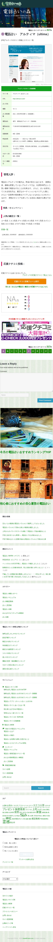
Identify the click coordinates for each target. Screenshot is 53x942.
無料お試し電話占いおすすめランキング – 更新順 (20, 697)
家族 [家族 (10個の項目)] (39, 811)
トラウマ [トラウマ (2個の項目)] (36, 807)
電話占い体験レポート (10, 593)
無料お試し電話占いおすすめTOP (15, 689)
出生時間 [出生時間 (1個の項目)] (11, 812)
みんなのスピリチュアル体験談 (13, 613)
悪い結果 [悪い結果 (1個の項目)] (30, 815)
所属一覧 (4, 229)
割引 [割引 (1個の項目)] (21, 812)
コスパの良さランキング (10, 653)
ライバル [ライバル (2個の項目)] (28, 809)
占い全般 (5, 617)
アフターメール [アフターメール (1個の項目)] (23, 805)
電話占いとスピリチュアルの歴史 (15, 743)
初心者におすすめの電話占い (13, 709)
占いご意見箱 (7, 605)
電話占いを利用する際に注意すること (16, 739)
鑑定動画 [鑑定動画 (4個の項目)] (36, 818)
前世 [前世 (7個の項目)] (16, 812)
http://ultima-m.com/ (19, 98)
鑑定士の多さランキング (10, 641)
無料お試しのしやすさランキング (13, 634)
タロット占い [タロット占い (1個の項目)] (24, 807)
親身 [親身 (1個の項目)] (13, 819)
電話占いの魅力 (9, 735)
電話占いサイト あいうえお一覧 (14, 705)
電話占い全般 (7, 609)
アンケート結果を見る (26, 859)
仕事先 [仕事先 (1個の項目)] (47, 809)
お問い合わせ (7, 777)
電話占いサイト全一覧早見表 (13, 717)
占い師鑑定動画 (7, 601)
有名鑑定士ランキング (10, 645)
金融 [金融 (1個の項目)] (26, 819)
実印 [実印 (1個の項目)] (34, 812)
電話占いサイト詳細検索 (12, 721)
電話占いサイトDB (8, 900)
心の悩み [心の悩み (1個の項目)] (17, 815)
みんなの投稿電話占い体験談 (13, 757)
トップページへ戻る (9, 927)
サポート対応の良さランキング (13, 665)
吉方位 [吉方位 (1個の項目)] (25, 812)
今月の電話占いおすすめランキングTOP (25, 452)
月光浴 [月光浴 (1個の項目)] (36, 815)
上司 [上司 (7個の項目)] (34, 809)
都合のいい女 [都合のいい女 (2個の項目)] (20, 819)
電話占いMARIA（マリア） (11, 556)
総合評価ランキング (9, 637)
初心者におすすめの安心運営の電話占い (25, 503)
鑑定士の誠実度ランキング (11, 649)
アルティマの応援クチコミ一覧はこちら (37, 275)
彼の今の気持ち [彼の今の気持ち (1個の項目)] (9, 815)
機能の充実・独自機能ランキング (13, 661)
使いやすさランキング (10, 657)
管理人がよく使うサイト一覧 (13, 713)
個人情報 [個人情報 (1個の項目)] (5, 812)
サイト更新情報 (7, 773)
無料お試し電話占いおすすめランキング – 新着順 (20, 693)
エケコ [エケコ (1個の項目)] (30, 805)
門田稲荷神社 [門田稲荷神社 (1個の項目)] (44, 819)
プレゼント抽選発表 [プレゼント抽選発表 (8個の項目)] (13, 809)
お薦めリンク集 (7, 923)
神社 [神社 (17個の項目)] (9, 818)
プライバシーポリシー (10, 911)
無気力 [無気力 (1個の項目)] (45, 815)
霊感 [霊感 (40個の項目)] (6, 822)
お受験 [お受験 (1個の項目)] (4, 805)
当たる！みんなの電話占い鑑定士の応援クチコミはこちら (26, 287)
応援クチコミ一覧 (8, 907)
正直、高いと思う (10, 843)
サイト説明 (6, 769)
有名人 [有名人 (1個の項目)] (40, 815)
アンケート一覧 (7, 862)
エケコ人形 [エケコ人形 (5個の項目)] (38, 805)
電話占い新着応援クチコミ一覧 (14, 753)
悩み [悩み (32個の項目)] (23, 815)
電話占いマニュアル (9, 597)
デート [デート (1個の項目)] (30, 807)
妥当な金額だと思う (11, 847)
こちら (34, 242)
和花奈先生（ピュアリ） (10, 560)
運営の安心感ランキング (10, 669)
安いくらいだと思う (11, 851)
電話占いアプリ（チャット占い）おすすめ (18, 701)
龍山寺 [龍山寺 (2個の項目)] (12, 822)
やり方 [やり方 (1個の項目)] (16, 805)
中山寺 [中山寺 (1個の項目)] (40, 809)
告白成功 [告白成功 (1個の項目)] (30, 812)
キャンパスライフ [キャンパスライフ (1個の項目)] (13, 807)
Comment (3, 371)
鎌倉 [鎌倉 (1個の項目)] (30, 819)
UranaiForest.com (27, 938)
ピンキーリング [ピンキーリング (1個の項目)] (45, 807)
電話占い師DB (7, 904)
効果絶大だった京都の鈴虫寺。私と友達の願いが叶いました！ (23, 567)
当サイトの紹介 (7, 896)
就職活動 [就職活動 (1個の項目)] (45, 812)
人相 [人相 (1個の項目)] (43, 809)
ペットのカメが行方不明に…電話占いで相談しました (20, 564)
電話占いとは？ (9, 731)
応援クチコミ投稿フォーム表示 (26, 281)
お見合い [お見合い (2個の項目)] (10, 805)
